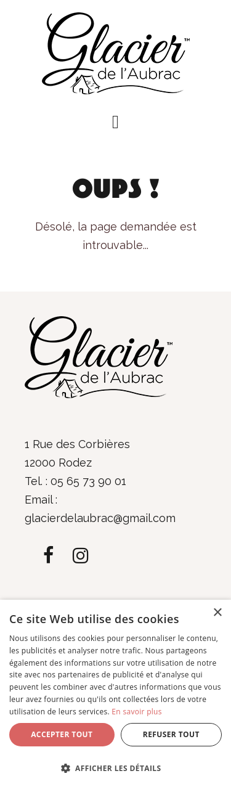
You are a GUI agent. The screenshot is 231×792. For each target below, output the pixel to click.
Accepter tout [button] (61, 734)
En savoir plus (136, 711)
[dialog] (115, 696)
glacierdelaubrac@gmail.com (100, 518)
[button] (115, 122)
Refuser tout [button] (171, 734)
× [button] (217, 613)
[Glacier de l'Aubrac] (116, 52)
